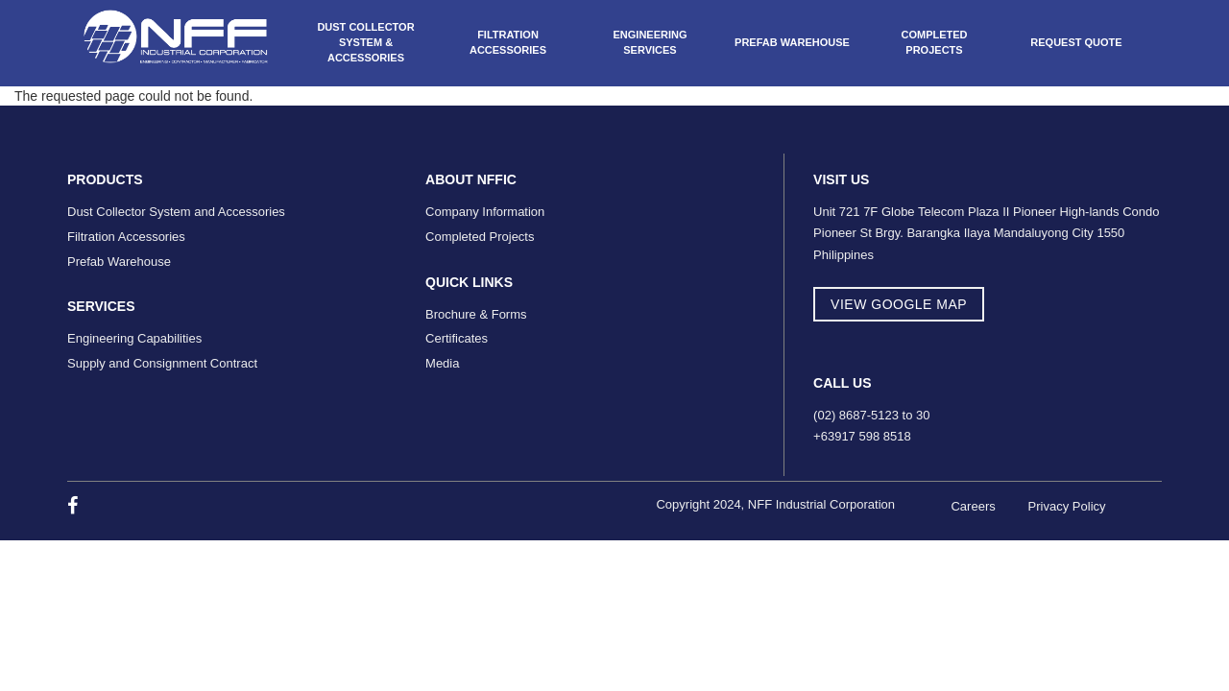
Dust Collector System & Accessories (365, 41)
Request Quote (1075, 42)
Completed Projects (934, 42)
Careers (973, 506)
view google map (899, 304)
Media (442, 363)
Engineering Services (650, 42)
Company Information (484, 211)
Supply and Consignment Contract (162, 363)
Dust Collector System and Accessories (176, 211)
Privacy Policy (1067, 506)
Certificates (456, 338)
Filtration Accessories (508, 42)
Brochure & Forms (475, 314)
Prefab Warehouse (792, 42)
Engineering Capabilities (134, 338)
